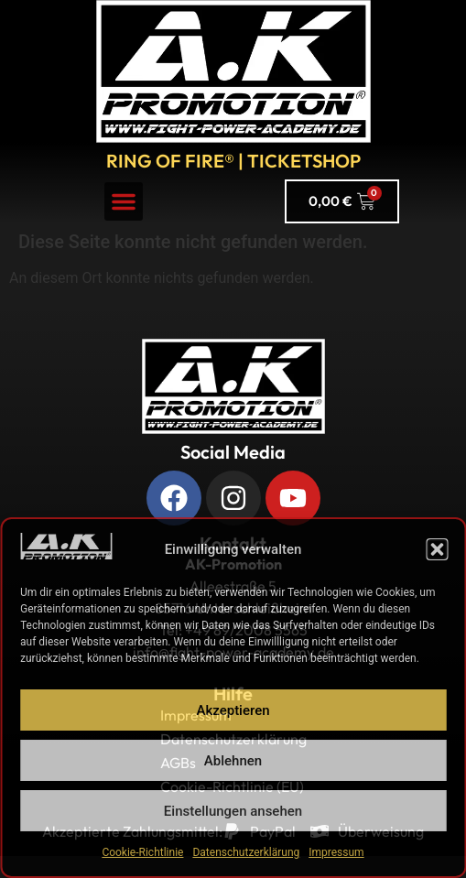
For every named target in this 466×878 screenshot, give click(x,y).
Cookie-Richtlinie (142, 852)
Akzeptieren (232, 710)
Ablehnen (233, 761)
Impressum (336, 852)
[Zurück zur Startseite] (233, 386)
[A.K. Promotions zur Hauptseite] (233, 71)
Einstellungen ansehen (233, 811)
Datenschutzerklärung (245, 852)
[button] (437, 549)
